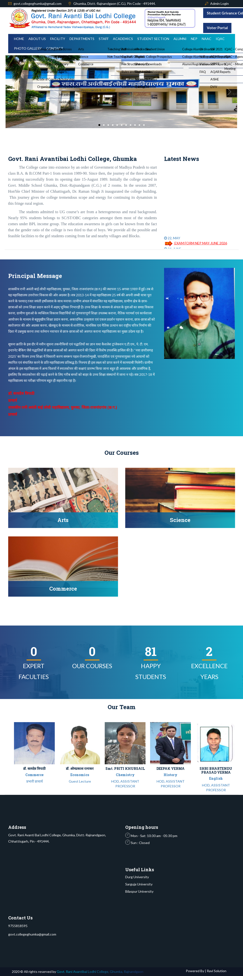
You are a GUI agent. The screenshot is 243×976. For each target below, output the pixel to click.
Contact (54, 48)
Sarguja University (139, 884)
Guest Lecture (80, 781)
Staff (104, 39)
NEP (194, 39)
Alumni (180, 39)
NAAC (206, 39)
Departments (81, 39)
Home (19, 39)
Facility (57, 39)
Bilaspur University (139, 891)
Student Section (153, 39)
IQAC (220, 39)
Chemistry (125, 774)
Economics (79, 774)
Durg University (137, 877)
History (170, 774)
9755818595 (18, 926)
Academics (123, 39)
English (216, 778)
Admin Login (219, 3)
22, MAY (172, 241)
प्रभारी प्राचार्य (34, 781)
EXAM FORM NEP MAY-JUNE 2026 (195, 246)
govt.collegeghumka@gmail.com (38, 3)
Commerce (34, 774)
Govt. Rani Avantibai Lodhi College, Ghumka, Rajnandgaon (100, 971)
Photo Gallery (28, 48)
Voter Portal (217, 28)
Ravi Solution (216, 971)
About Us (37, 39)
